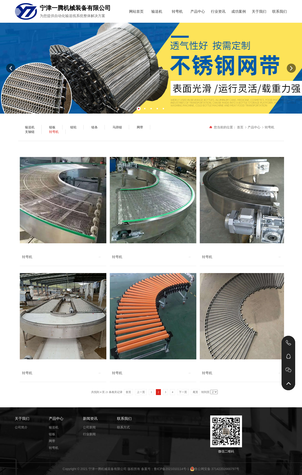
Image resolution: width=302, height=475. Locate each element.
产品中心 (197, 11)
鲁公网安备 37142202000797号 (214, 469)
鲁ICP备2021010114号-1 (171, 469)
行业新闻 (89, 434)
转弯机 (177, 11)
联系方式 (123, 427)
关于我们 (259, 11)
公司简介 (21, 427)
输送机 (156, 11)
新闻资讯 (90, 418)
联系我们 (279, 11)
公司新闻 (89, 427)
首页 (240, 127)
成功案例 (238, 11)
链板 (52, 434)
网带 (52, 441)
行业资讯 (218, 11)
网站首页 (136, 11)
